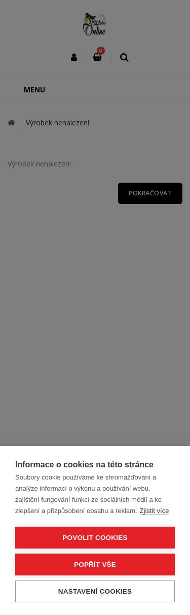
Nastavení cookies (95, 591)
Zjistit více (154, 511)
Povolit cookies (94, 537)
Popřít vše (95, 564)
